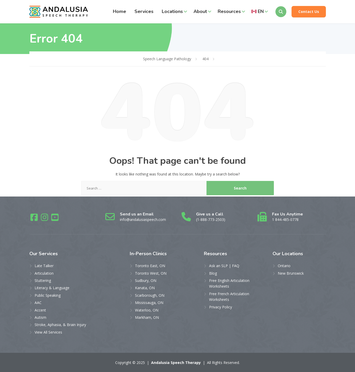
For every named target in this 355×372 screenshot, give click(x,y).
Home (119, 11)
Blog (213, 273)
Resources (229, 11)
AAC (38, 302)
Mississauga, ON (149, 302)
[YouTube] (55, 219)
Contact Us (308, 11)
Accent (40, 310)
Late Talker (44, 265)
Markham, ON (147, 317)
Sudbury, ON (145, 280)
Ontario (284, 265)
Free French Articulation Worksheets (229, 296)
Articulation (44, 273)
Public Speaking (48, 295)
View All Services (48, 332)
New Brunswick (291, 273)
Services (143, 11)
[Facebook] (34, 219)
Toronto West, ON (150, 273)
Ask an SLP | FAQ (224, 265)
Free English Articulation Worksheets (229, 283)
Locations (172, 11)
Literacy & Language (52, 287)
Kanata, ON (145, 287)
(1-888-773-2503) (210, 219)
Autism (40, 317)
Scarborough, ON (149, 295)
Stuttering (43, 280)
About (200, 11)
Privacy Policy (220, 307)
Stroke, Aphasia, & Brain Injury (60, 324)
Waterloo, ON (146, 310)
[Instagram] (45, 219)
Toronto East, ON (150, 265)
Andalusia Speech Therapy (176, 362)
